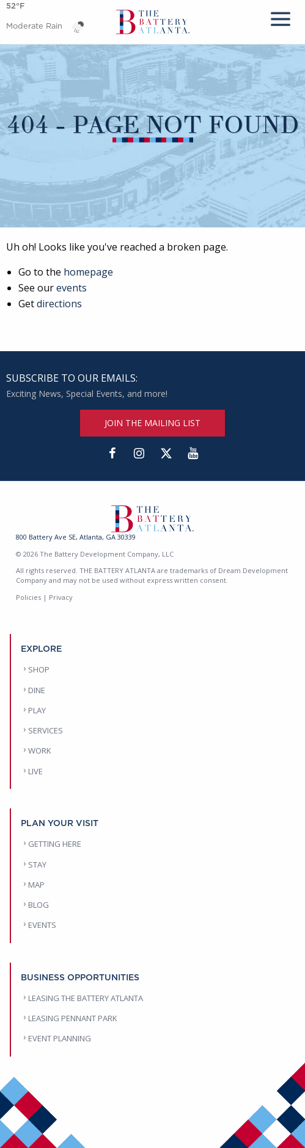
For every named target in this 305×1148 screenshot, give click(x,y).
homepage (88, 272)
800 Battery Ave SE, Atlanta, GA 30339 (76, 536)
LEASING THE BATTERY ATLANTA (85, 998)
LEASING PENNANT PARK (72, 1018)
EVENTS (42, 924)
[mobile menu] (280, 17)
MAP (36, 884)
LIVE (35, 771)
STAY (37, 864)
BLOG (38, 904)
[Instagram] (139, 453)
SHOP (39, 669)
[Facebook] (112, 453)
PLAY (37, 710)
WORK (39, 750)
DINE (36, 690)
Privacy (61, 597)
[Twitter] (166, 453)
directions (59, 303)
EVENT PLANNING (59, 1038)
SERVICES (45, 730)
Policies (28, 597)
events (71, 287)
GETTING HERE (54, 843)
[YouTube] (193, 453)
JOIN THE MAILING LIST (152, 423)
